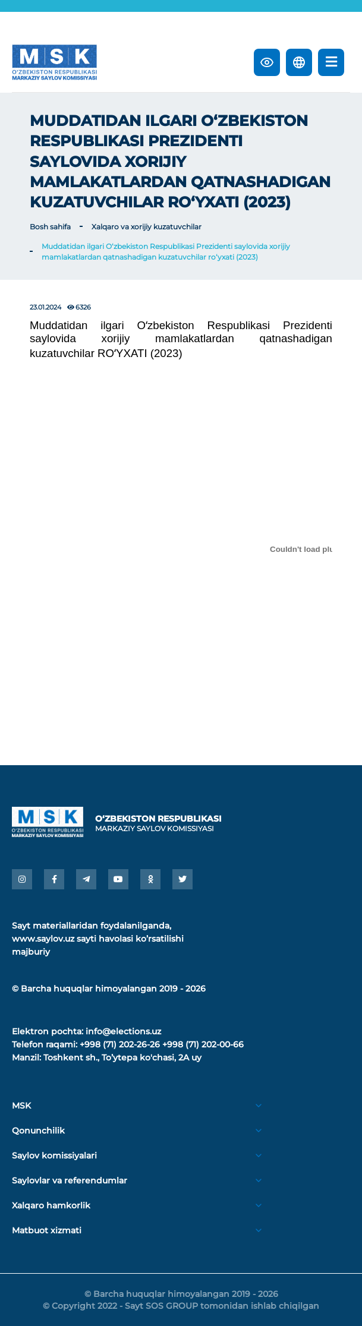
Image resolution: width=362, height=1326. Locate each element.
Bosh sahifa (50, 226)
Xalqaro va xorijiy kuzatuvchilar (147, 226)
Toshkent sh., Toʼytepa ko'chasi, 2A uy (122, 1057)
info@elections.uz (123, 1031)
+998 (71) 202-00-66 (203, 1044)
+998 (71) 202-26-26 (120, 1044)
